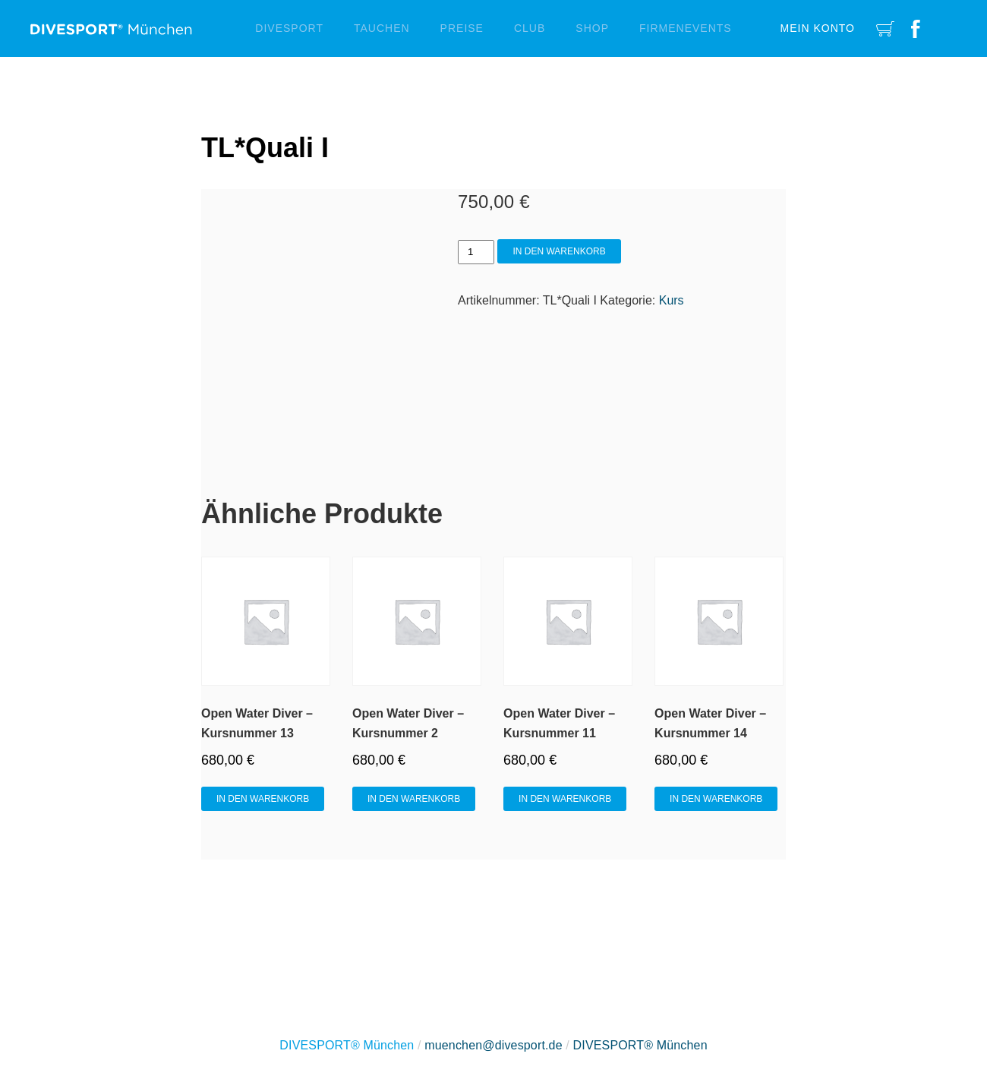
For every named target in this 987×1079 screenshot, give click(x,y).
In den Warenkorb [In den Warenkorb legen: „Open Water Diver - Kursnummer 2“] (413, 798)
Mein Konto (817, 28)
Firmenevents (685, 28)
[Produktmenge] (476, 252)
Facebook (915, 28)
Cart (885, 28)
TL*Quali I (265, 147)
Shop (592, 28)
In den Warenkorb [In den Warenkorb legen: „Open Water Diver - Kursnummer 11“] (565, 798)
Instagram (947, 28)
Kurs (671, 300)
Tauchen (382, 28)
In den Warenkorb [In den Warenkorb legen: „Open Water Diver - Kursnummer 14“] (716, 798)
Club (529, 28)
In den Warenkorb (558, 251)
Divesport (289, 28)
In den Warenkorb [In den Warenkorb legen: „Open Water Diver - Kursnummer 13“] (262, 798)
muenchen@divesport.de (493, 1045)
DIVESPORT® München (640, 1045)
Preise (462, 28)
